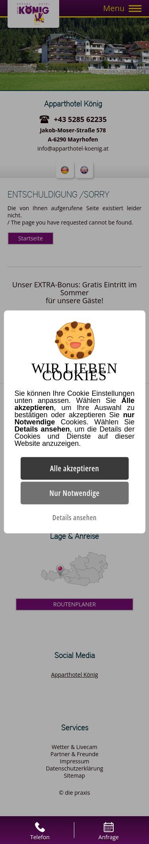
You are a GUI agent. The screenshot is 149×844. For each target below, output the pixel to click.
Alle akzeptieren (74, 468)
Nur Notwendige (74, 493)
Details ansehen (74, 518)
